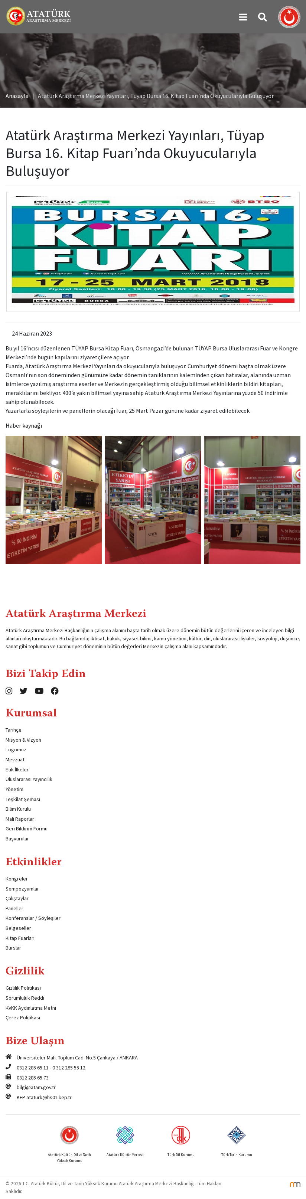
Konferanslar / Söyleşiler (33, 918)
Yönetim (14, 789)
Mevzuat (15, 759)
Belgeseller (18, 928)
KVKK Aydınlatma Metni (31, 1007)
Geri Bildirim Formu (27, 828)
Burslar (13, 947)
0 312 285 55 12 (68, 1067)
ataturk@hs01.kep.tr (49, 1097)
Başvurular (17, 838)
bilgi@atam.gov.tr (36, 1087)
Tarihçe (14, 729)
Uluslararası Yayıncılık (29, 779)
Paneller (14, 908)
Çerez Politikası (23, 1017)
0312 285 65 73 (33, 1077)
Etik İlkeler (17, 769)
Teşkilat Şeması (23, 799)
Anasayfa (17, 95)
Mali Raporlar (20, 819)
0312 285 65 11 (33, 1067)
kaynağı (32, 425)
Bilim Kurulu (18, 809)
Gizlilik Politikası (23, 987)
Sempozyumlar (22, 888)
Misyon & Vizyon (23, 739)
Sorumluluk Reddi (25, 997)
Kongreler (17, 878)
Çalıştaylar (17, 898)
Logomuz (16, 749)
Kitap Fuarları (20, 938)
